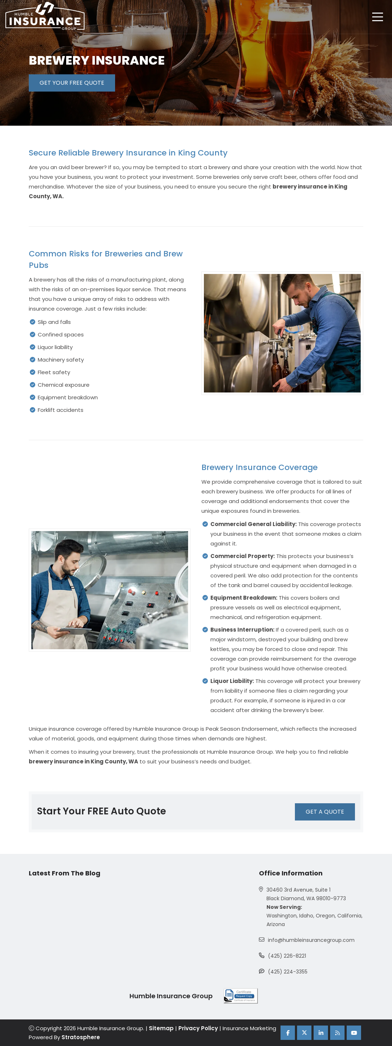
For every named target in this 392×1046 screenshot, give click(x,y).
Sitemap (161, 1028)
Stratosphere (80, 1037)
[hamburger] (378, 17)
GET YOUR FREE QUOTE (72, 83)
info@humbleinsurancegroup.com (311, 940)
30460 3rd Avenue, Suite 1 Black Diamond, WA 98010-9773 (306, 894)
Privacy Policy (198, 1028)
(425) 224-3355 (287, 971)
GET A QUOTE (325, 812)
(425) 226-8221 (287, 955)
